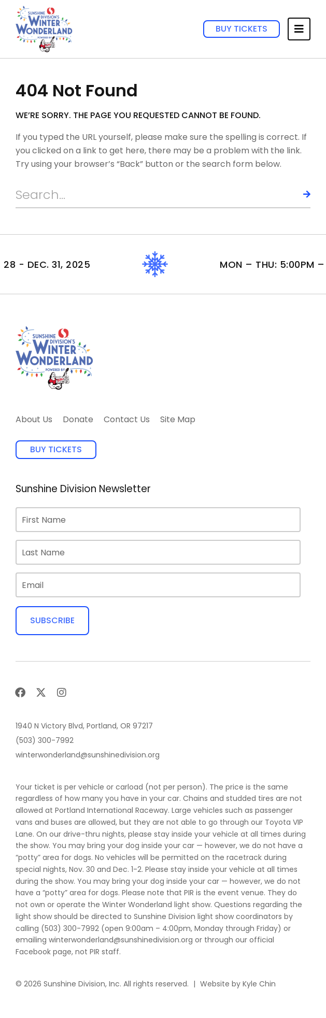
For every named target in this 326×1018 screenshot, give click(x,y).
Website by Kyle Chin (238, 984)
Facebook (33, 952)
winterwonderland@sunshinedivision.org (121, 940)
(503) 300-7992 (70, 928)
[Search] (297, 194)
